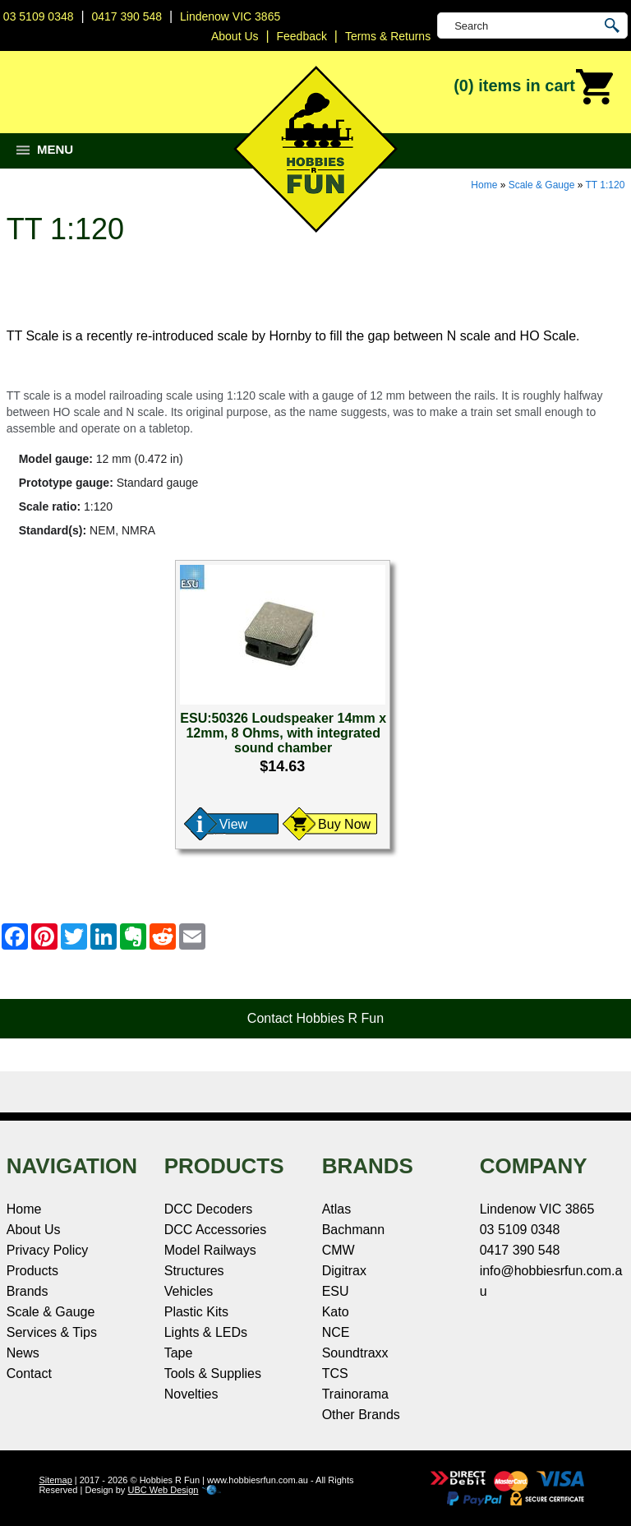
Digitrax (344, 1271)
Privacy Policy (48, 1250)
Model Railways (210, 1250)
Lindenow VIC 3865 (230, 16)
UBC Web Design (162, 1490)
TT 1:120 (605, 185)
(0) (534, 87)
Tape (178, 1353)
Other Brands (361, 1415)
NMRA (138, 530)
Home (484, 185)
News (23, 1353)
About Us (34, 1230)
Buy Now (344, 824)
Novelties (191, 1394)
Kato (335, 1312)
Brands (27, 1291)
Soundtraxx (355, 1353)
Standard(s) (51, 530)
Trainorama (355, 1394)
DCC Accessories (215, 1230)
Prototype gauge (64, 482)
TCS (335, 1373)
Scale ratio (48, 506)
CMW (338, 1250)
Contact (29, 1373)
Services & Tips (52, 1332)
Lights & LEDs (205, 1332)
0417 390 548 (126, 16)
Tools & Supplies (212, 1373)
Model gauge (54, 458)
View (233, 824)
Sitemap (55, 1480)
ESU (335, 1291)
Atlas (337, 1209)
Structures (194, 1271)
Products (32, 1271)
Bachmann (353, 1230)
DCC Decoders (208, 1209)
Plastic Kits (196, 1312)
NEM (102, 530)
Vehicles (189, 1291)
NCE (336, 1332)
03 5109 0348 (38, 16)
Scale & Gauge (542, 185)
